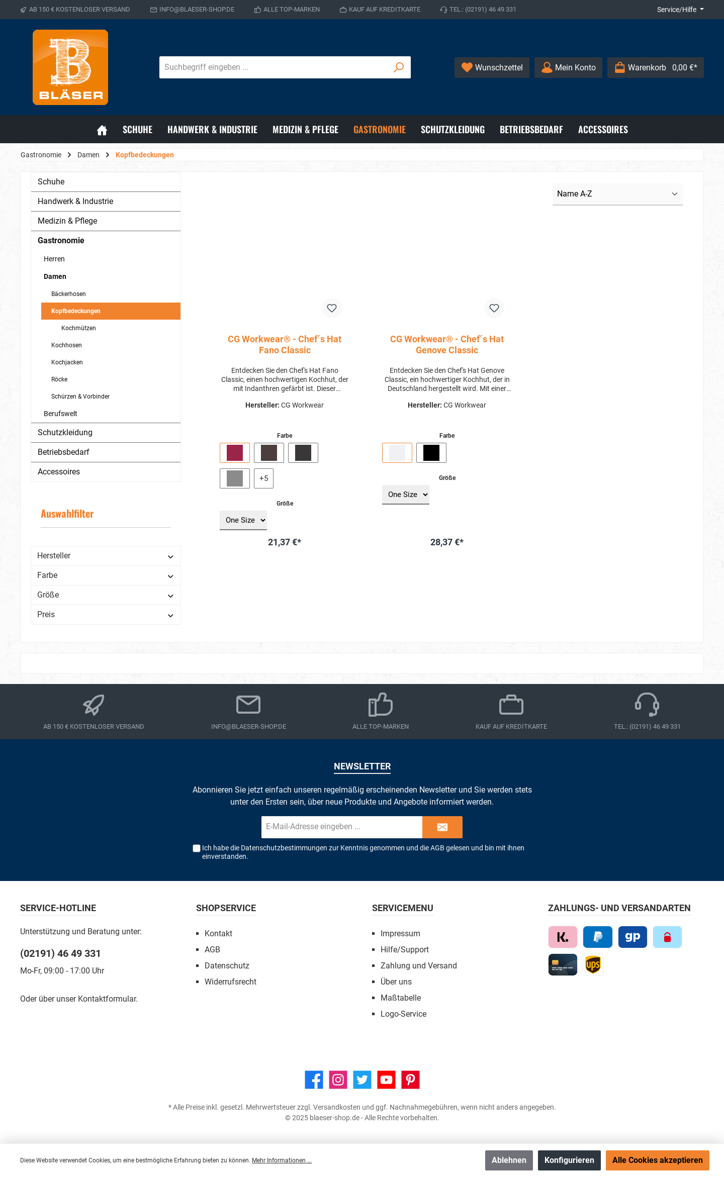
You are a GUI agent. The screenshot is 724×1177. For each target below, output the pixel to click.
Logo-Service (403, 1014)
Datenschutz (227, 965)
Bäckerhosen (68, 294)
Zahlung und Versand (419, 965)
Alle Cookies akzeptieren (657, 1160)
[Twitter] (362, 1079)
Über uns (396, 982)
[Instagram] (338, 1079)
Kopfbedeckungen (76, 311)
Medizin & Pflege (67, 221)
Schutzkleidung (65, 432)
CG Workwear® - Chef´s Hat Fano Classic (284, 344)
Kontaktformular (107, 999)
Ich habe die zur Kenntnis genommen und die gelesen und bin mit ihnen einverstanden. (363, 852)
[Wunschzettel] (492, 67)
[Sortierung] (618, 194)
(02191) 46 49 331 (60, 953)
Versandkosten (336, 1107)
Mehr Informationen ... (282, 1160)
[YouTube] (386, 1079)
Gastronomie (61, 240)
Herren (54, 259)
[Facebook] (314, 1079)
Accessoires (59, 471)
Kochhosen (66, 345)
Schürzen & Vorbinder (80, 396)
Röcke (59, 379)
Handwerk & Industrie (75, 201)
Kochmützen (78, 328)
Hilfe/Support (405, 949)
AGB (437, 848)
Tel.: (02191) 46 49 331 (482, 9)
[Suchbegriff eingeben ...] (273, 67)
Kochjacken (67, 362)
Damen (55, 276)
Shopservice (226, 908)
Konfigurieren (569, 1160)
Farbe (105, 575)
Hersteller (105, 555)
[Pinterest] (410, 1079)
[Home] (102, 129)
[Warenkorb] (655, 67)
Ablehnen (509, 1160)
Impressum (400, 933)
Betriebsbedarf (63, 452)
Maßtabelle (401, 998)
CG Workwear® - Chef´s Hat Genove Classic (447, 344)
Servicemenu (402, 908)
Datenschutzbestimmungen (284, 848)
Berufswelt (60, 414)
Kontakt (218, 933)
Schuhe (51, 181)
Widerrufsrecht (230, 982)
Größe (105, 595)
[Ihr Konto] (568, 67)
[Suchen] (399, 67)
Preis (105, 614)
